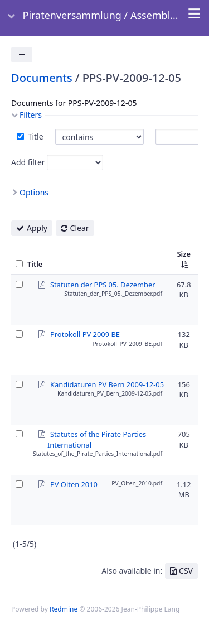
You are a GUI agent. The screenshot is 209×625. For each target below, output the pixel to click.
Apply (37, 228)
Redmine (63, 609)
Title (34, 136)
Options (34, 192)
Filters (31, 114)
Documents (41, 77)
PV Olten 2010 (74, 483)
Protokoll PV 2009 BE (85, 333)
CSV (186, 570)
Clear (79, 228)
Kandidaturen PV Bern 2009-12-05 (107, 383)
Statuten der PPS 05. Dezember (102, 284)
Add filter (28, 162)
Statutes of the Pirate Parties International (96, 433)
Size (184, 254)
